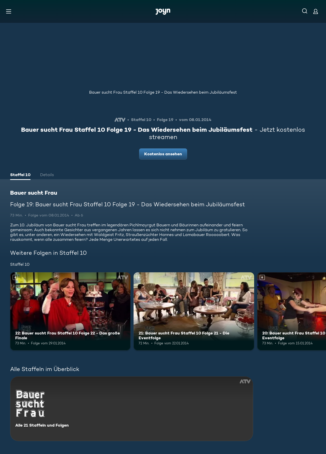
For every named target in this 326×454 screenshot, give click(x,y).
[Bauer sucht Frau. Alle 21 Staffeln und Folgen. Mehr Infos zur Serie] (131, 408)
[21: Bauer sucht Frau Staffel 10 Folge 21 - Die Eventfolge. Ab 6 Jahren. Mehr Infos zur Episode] (194, 311)
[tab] (20, 175)
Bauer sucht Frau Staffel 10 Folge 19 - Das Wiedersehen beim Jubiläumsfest (163, 92)
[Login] (315, 11)
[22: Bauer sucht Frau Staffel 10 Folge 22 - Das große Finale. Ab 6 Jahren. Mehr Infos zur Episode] (70, 311)
